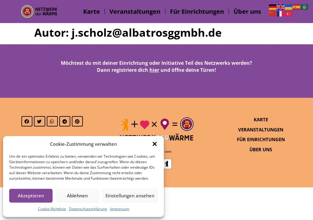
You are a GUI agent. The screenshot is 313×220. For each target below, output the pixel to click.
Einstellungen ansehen (129, 196)
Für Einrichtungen (197, 11)
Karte (91, 11)
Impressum (119, 208)
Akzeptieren (31, 196)
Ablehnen (77, 196)
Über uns (247, 11)
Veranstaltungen (134, 11)
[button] (155, 144)
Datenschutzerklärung (88, 208)
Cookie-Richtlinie (52, 208)
